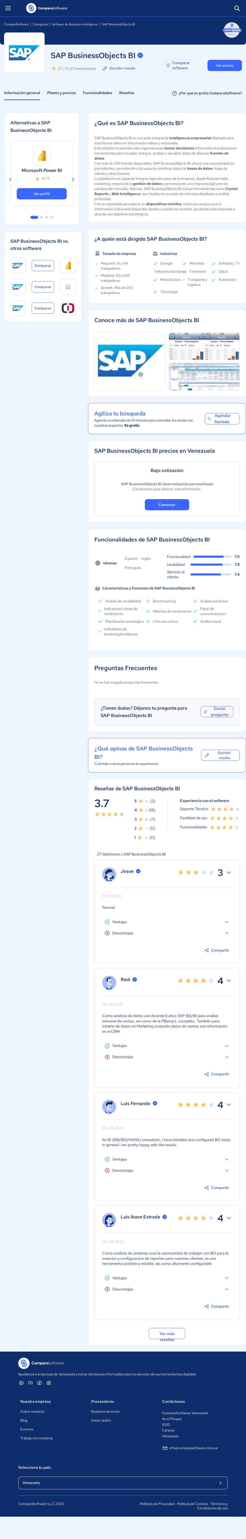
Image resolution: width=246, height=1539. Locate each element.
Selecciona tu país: (34, 1467)
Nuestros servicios (105, 1411)
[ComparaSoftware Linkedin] (21, 1383)
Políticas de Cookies (192, 1503)
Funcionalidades (97, 92)
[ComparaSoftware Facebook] (40, 1383)
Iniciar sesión (101, 1420)
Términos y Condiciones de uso (212, 1506)
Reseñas (126, 92)
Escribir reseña (118, 68)
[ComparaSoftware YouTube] (30, 1383)
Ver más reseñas (167, 1335)
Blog (23, 1420)
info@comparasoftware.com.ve (190, 1448)
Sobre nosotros (32, 1411)
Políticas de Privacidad (157, 1503)
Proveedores (102, 1401)
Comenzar (167, 504)
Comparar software (178, 65)
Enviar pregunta (215, 711)
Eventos (26, 1429)
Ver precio (224, 65)
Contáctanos (173, 1401)
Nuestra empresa (35, 1401)
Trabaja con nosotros (36, 1438)
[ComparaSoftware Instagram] (49, 1383)
